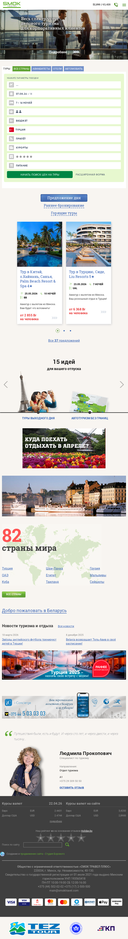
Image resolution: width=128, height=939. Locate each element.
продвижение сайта (31, 853)
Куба (5, 582)
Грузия (95, 568)
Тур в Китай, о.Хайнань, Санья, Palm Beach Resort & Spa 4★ (38, 278)
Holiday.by (87, 831)
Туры (6, 68)
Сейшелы (97, 582)
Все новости (66, 626)
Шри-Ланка (54, 568)
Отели (57, 68)
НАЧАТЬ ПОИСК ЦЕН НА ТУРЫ (40, 174)
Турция (7, 568)
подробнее (56, 821)
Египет (51, 575)
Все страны (21, 68)
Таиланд (52, 582)
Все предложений (64, 341)
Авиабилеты (41, 68)
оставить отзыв (72, 787)
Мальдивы (98, 575)
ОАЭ (5, 575)
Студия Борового (54, 853)
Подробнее (64, 52)
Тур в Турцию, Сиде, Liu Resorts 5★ (87, 274)
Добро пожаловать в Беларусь (34, 610)
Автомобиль (74, 68)
